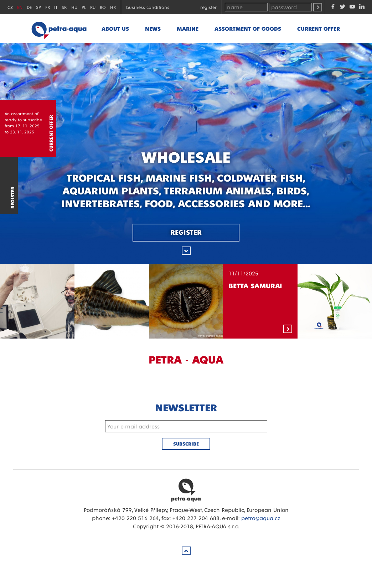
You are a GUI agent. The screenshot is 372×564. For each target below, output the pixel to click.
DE (29, 7)
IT (55, 7)
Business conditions (147, 7)
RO (103, 7)
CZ (10, 7)
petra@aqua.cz (260, 517)
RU (92, 7)
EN (19, 7)
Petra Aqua (186, 489)
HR (113, 7)
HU (74, 7)
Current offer (318, 28)
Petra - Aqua (59, 28)
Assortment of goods (248, 28)
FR (47, 7)
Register (208, 7)
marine (187, 28)
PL (84, 7)
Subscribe (186, 444)
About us (115, 28)
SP (38, 7)
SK (64, 7)
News (153, 28)
